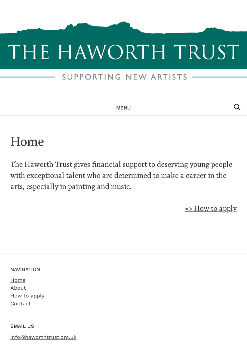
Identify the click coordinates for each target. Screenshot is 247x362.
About (18, 288)
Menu (123, 108)
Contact (20, 303)
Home (17, 280)
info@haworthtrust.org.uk (43, 337)
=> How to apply (211, 208)
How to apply (27, 296)
